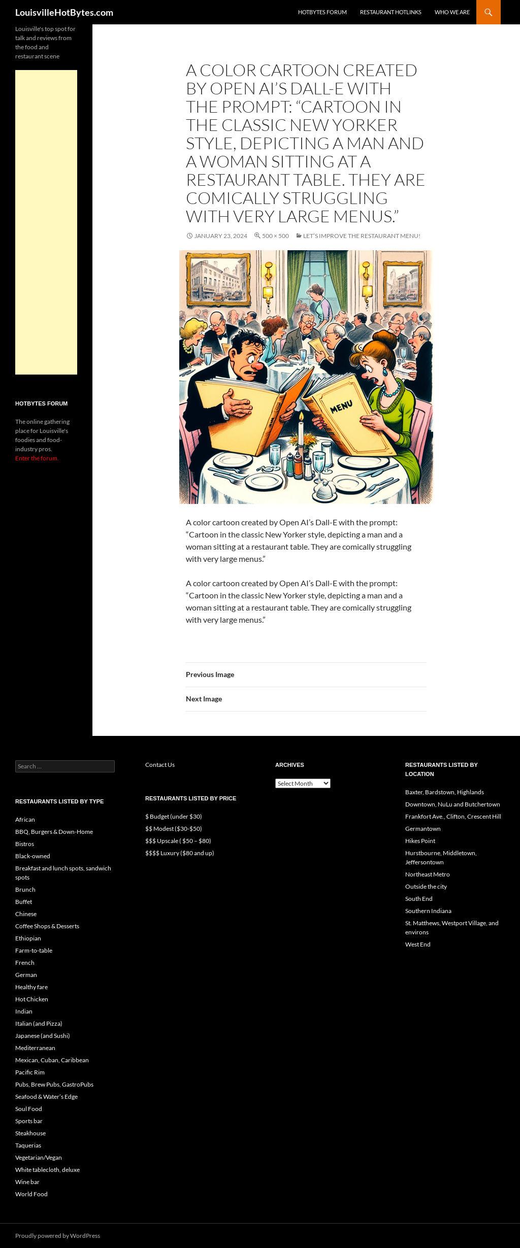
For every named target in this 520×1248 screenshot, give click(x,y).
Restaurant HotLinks (390, 12)
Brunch (25, 889)
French (25, 962)
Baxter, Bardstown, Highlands (444, 792)
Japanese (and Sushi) (42, 1035)
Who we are (452, 12)
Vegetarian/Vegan (38, 1157)
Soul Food (28, 1108)
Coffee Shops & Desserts (47, 926)
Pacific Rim (30, 1072)
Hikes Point (420, 841)
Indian (23, 1011)
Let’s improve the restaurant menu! (361, 236)
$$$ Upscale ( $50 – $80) (178, 841)
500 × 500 (275, 236)
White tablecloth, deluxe (47, 1169)
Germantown (423, 828)
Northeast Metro (427, 874)
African (25, 819)
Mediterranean (35, 1048)
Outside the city (426, 886)
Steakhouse (30, 1133)
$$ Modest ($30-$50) (173, 828)
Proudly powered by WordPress (57, 1235)
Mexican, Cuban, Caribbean (52, 1060)
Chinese (26, 914)
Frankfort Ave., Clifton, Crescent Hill (453, 816)
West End (418, 944)
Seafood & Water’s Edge (46, 1096)
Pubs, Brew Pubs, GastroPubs (54, 1084)
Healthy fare (31, 987)
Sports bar (29, 1121)
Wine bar (27, 1182)
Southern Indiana (428, 911)
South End (419, 898)
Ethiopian (28, 938)
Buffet (23, 901)
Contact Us (160, 764)
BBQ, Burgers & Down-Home (54, 831)
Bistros (24, 844)
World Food (31, 1194)
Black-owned (32, 856)
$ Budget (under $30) (173, 816)
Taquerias (28, 1145)
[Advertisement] (46, 222)
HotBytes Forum (322, 12)
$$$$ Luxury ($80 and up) (179, 853)
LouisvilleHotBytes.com (64, 12)
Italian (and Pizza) (38, 1023)
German (26, 975)
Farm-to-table (33, 950)
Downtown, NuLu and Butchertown (452, 804)
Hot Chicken (31, 999)
